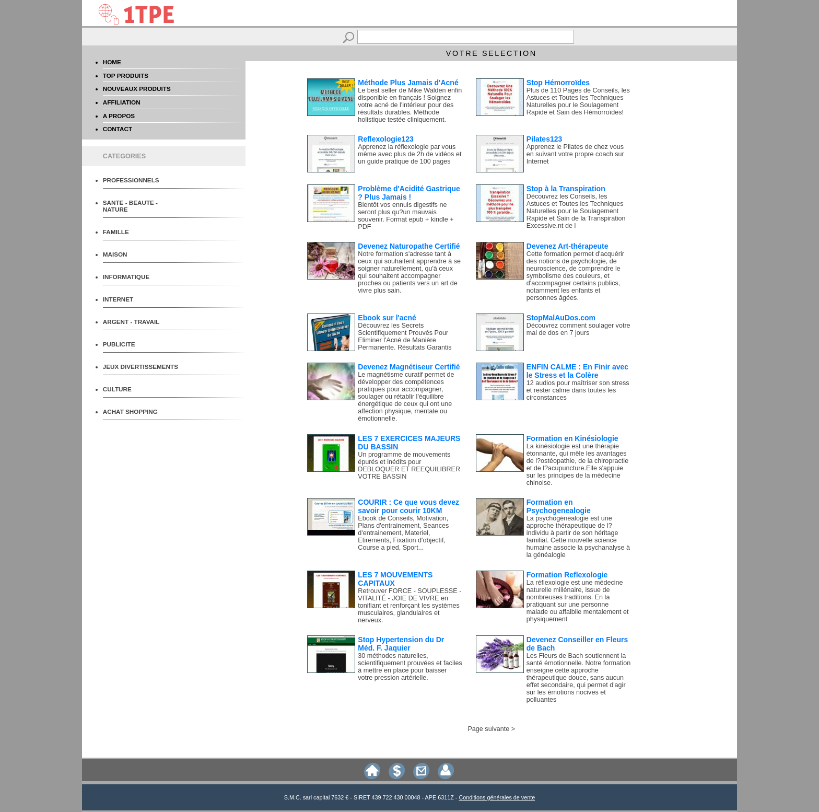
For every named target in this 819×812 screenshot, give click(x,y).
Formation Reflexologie (567, 575)
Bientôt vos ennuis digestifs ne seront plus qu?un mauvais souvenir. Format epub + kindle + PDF (405, 215)
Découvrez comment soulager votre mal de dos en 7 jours (578, 329)
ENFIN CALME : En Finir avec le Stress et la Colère (577, 371)
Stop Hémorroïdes (558, 82)
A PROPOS (119, 115)
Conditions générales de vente (497, 797)
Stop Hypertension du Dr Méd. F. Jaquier (401, 643)
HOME (112, 62)
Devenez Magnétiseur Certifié (409, 367)
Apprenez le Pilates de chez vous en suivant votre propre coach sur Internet (575, 154)
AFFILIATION (122, 102)
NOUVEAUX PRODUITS (137, 88)
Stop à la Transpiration (565, 188)
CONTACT (117, 128)
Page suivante (488, 729)
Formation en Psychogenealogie (558, 506)
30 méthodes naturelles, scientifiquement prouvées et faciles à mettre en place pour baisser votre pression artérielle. (410, 666)
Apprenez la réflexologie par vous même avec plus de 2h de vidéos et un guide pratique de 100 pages (409, 154)
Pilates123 (544, 139)
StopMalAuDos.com (560, 318)
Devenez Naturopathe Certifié (409, 246)
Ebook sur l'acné (387, 318)
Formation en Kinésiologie (572, 438)
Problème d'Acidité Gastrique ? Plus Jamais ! (409, 192)
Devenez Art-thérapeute (567, 246)
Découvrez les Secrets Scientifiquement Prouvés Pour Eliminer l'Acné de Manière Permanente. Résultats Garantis (404, 336)
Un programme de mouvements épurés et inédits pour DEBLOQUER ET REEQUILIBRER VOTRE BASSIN (409, 465)
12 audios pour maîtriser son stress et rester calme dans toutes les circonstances (577, 390)
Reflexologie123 (386, 139)
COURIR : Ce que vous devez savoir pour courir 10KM (408, 506)
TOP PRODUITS (125, 75)
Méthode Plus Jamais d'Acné (408, 82)
